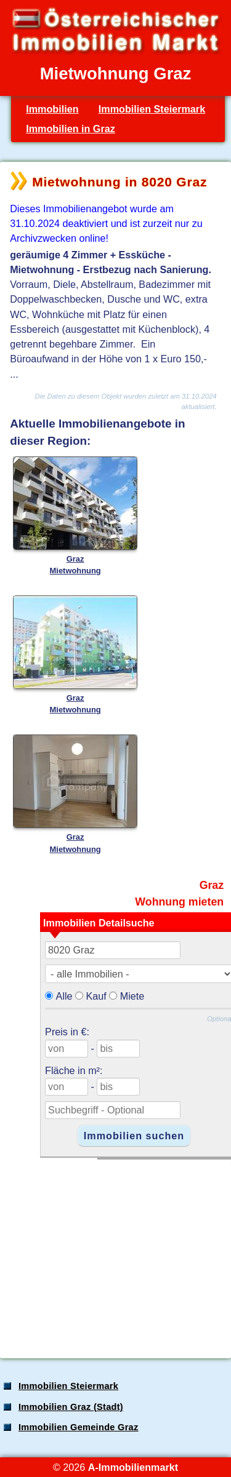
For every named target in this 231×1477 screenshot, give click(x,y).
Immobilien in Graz (70, 128)
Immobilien (52, 108)
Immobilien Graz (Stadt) (70, 1407)
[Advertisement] (114, 1252)
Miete (132, 995)
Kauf (96, 995)
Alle (64, 995)
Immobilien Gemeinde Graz (78, 1427)
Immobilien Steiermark (152, 108)
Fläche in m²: (73, 1070)
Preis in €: (67, 1031)
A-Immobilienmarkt (133, 1467)
